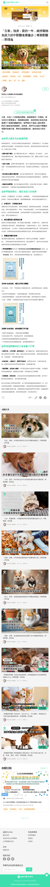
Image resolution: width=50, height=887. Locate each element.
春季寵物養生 (26, 72)
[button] (23, 818)
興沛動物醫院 (27, 76)
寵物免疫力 (16, 72)
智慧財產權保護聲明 (33, 884)
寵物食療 (5, 76)
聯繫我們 (6, 850)
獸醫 (23, 80)
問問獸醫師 (32, 835)
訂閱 (29, 869)
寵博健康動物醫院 (29, 809)
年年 (19, 76)
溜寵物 (30, 838)
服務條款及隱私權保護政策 (18, 884)
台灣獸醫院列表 (8, 841)
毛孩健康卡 (13, 809)
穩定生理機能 (6, 72)
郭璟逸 (35, 76)
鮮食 (10, 80)
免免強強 (12, 76)
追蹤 (45, 89)
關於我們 (6, 835)
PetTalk (42, 76)
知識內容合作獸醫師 (10, 838)
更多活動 (44, 768)
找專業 (30, 841)
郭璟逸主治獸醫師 (11, 446)
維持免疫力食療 (36, 72)
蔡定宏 (6, 809)
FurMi (20, 809)
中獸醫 (4, 80)
